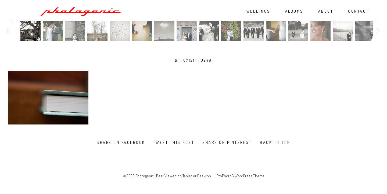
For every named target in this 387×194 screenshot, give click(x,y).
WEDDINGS (258, 11)
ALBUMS (294, 11)
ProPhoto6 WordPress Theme (240, 175)
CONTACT (358, 11)
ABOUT (326, 11)
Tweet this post (174, 142)
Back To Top (275, 142)
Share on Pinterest (227, 142)
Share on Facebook (121, 142)
